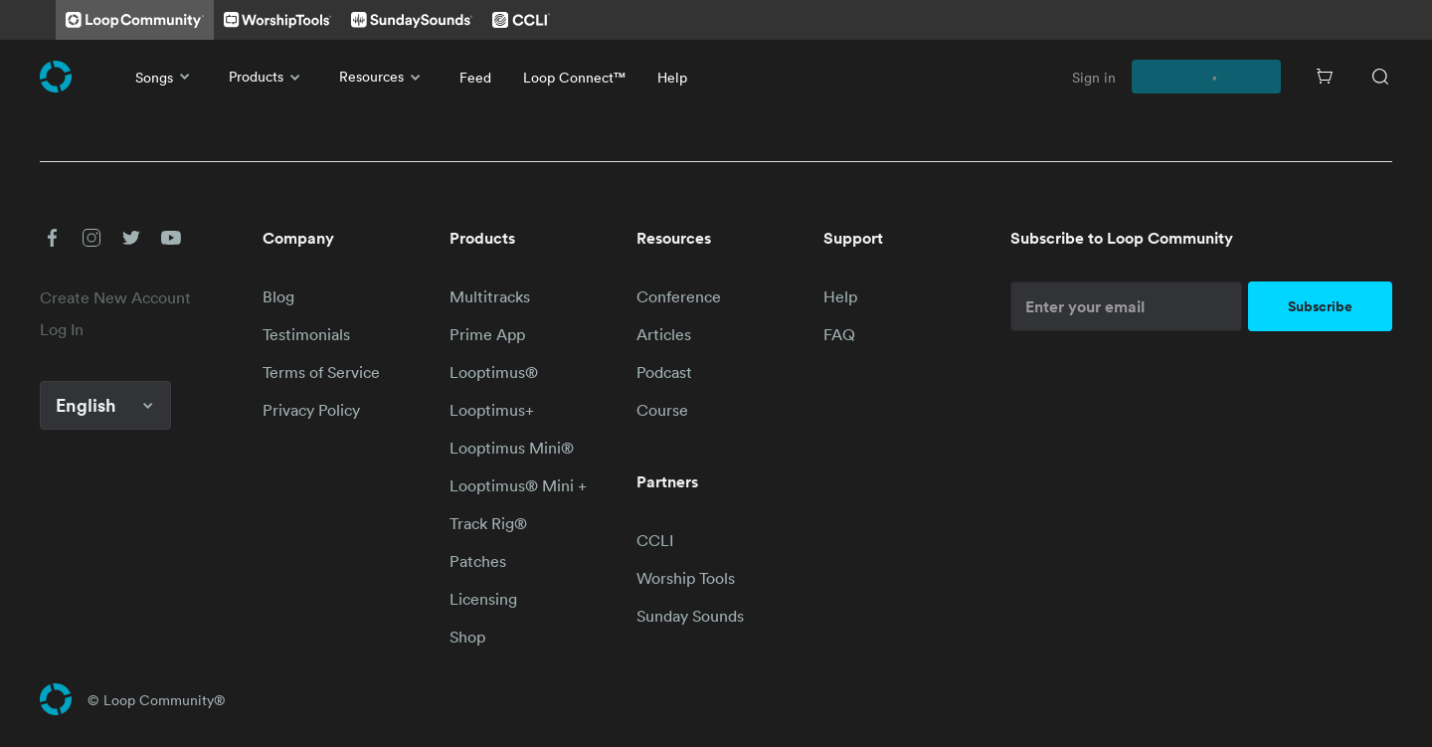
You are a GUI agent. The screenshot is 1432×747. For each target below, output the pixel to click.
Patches (477, 561)
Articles (663, 334)
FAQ (839, 334)
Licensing (483, 599)
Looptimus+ (491, 410)
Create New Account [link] (115, 297)
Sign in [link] (1094, 77)
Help (672, 77)
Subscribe (1320, 306)
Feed (475, 77)
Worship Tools (685, 578)
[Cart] (1325, 77)
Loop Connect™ (574, 77)
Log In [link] (62, 329)
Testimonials (306, 334)
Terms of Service (321, 372)
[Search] (1380, 77)
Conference (678, 296)
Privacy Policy (311, 410)
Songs (166, 77)
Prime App (487, 334)
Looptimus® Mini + (518, 485)
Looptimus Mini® (511, 448)
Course (662, 410)
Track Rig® (488, 523)
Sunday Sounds (690, 616)
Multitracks (489, 296)
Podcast (664, 372)
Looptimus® (493, 372)
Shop (467, 637)
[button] (52, 238)
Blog (278, 296)
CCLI (654, 540)
